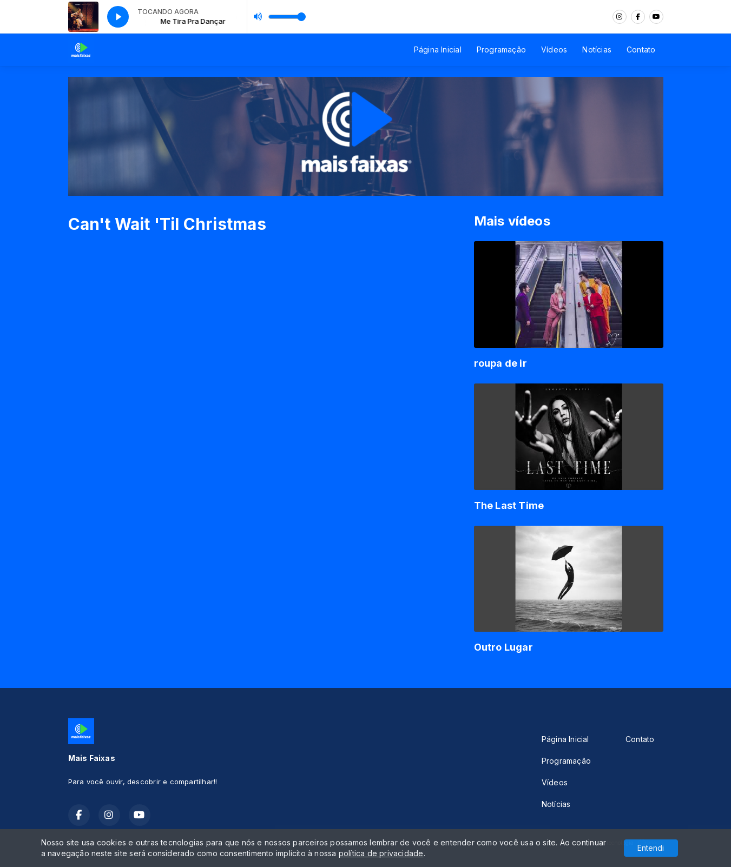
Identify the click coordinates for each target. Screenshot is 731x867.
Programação (501, 49)
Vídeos (554, 49)
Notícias (596, 49)
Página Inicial (438, 49)
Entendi (650, 847)
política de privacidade (381, 853)
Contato (641, 49)
